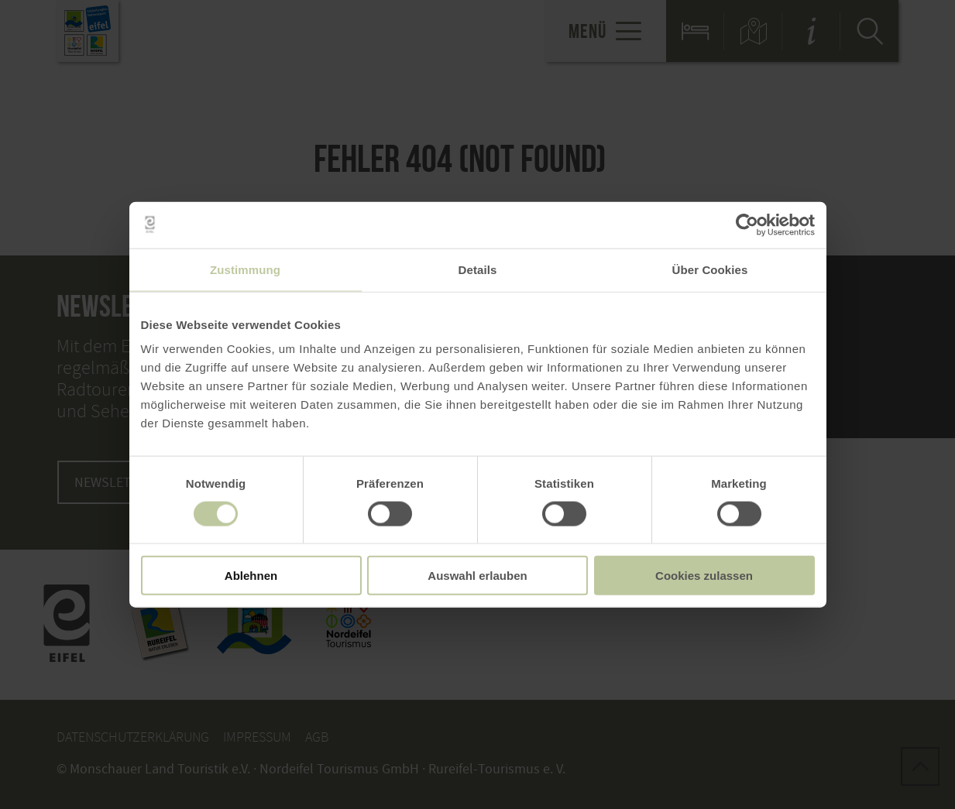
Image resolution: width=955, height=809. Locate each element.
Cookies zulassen (704, 575)
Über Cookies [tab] (710, 269)
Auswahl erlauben (477, 575)
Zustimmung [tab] (245, 269)
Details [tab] (478, 269)
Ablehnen (251, 575)
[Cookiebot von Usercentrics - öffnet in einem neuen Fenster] (747, 224)
